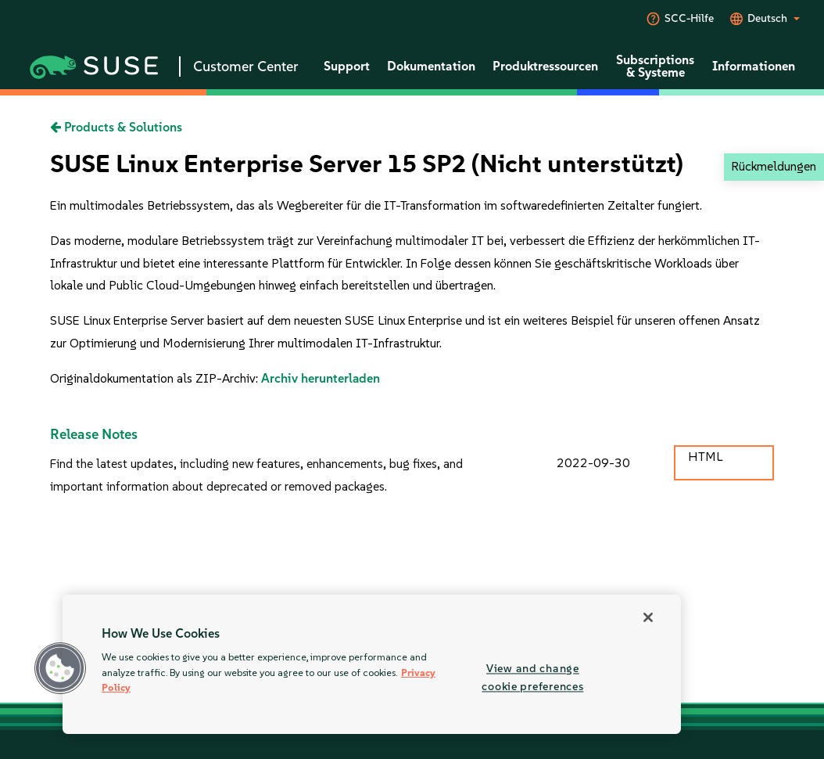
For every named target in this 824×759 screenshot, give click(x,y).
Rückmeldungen (773, 166)
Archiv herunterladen (320, 378)
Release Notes (94, 434)
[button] (60, 668)
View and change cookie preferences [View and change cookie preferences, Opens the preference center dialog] (532, 677)
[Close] (648, 617)
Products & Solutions (116, 127)
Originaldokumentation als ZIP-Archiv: (155, 378)
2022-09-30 (593, 462)
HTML (705, 456)
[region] (372, 664)
